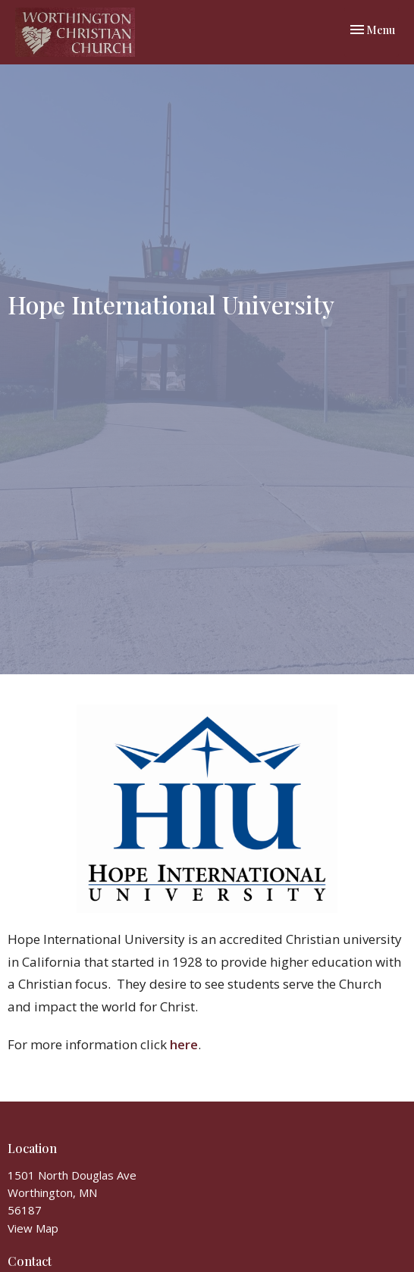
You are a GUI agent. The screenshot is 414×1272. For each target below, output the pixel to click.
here (184, 1044)
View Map (33, 1228)
